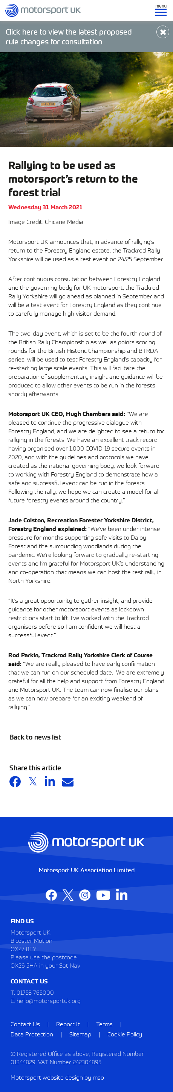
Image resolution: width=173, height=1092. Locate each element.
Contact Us (25, 1023)
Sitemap (80, 1034)
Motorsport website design (47, 1077)
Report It (68, 1023)
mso (98, 1077)
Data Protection (32, 1034)
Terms (104, 1023)
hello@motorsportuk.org (49, 1000)
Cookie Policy (124, 1034)
